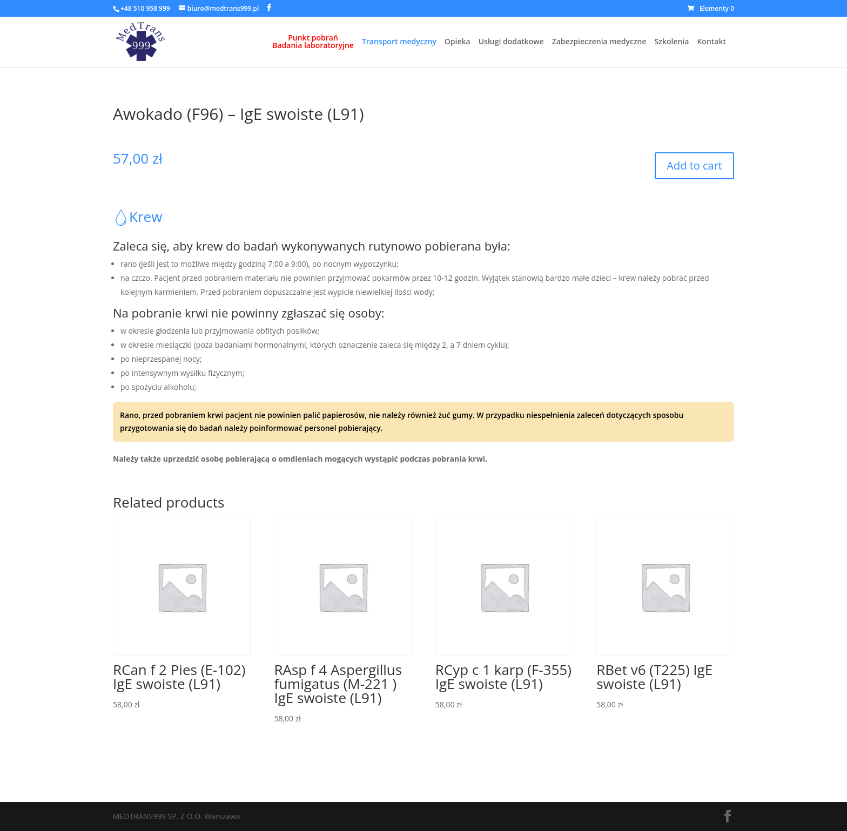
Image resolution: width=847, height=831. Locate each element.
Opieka (457, 42)
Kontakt (711, 42)
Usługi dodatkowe (511, 42)
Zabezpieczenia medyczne (599, 42)
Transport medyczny (399, 42)
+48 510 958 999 (145, 8)
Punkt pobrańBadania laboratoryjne (313, 42)
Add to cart (694, 165)
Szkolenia (672, 42)
